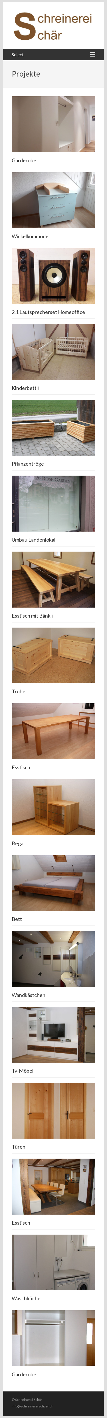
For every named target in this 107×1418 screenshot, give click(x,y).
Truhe (18, 691)
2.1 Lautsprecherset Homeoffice (48, 312)
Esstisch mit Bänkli (32, 615)
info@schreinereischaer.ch (32, 1406)
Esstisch (21, 767)
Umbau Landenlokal (33, 539)
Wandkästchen (28, 995)
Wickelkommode (30, 236)
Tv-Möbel (22, 1070)
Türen (18, 1146)
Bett (17, 919)
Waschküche (26, 1298)
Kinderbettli (25, 388)
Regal (18, 843)
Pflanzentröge (28, 463)
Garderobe (24, 160)
